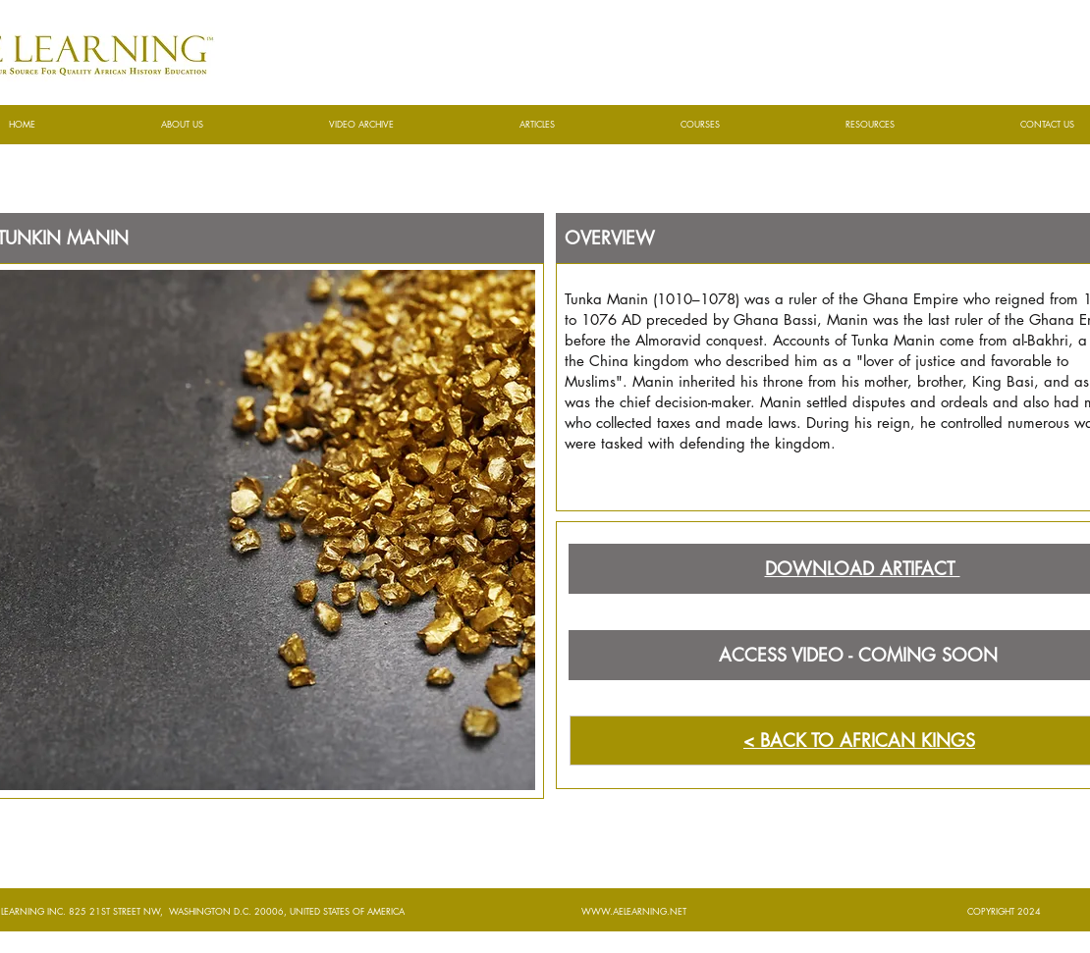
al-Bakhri (1040, 340)
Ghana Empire (910, 299)
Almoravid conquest (699, 340)
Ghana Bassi (775, 319)
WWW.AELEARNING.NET (633, 911)
